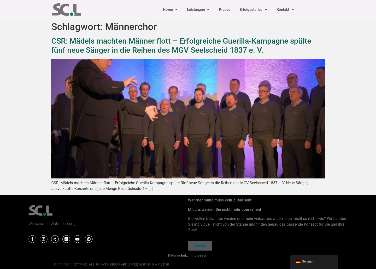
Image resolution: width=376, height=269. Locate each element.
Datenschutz (178, 255)
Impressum (199, 255)
